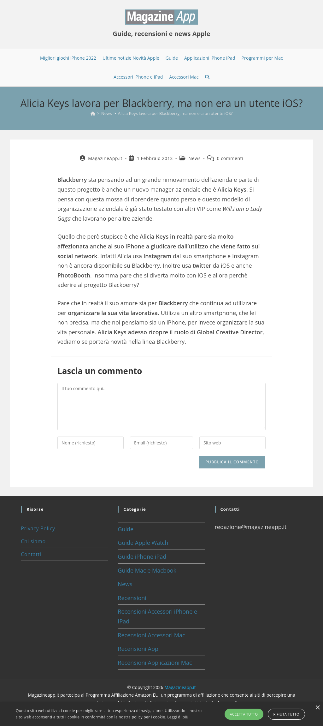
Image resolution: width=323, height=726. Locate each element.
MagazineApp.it (105, 158)
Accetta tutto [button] (244, 714)
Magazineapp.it (180, 687)
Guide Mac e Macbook (147, 570)
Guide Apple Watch (143, 542)
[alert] (161, 714)
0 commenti (230, 158)
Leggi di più (177, 717)
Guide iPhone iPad (142, 556)
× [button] (317, 707)
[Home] (93, 113)
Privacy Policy (38, 528)
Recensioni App (138, 648)
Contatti (31, 554)
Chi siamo (33, 541)
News (195, 158)
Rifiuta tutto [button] (286, 714)
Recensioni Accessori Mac (151, 635)
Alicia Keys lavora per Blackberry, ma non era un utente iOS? (175, 113)
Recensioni (132, 598)
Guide (125, 529)
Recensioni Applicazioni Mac (155, 662)
